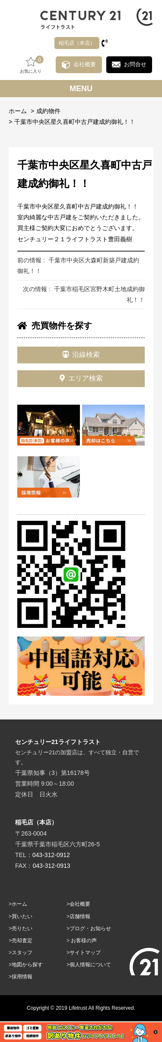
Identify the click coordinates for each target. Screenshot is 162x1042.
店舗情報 (80, 916)
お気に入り (30, 65)
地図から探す (27, 965)
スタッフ (22, 953)
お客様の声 (84, 940)
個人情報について (90, 965)
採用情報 (22, 977)
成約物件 (48, 111)
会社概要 (84, 64)
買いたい (22, 916)
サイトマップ (85, 953)
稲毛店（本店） (77, 43)
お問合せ (135, 64)
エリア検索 (81, 378)
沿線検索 (81, 354)
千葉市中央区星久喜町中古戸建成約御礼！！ (74, 121)
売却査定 (22, 940)
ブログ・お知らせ (90, 928)
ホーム (18, 111)
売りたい (22, 928)
